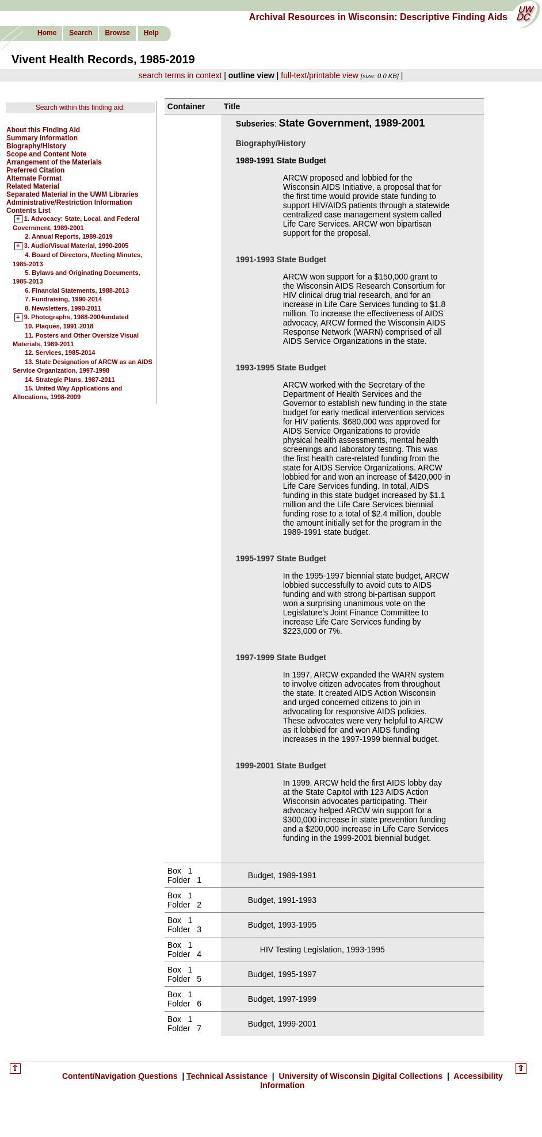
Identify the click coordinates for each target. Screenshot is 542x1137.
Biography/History (36, 146)
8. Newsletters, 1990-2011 (63, 308)
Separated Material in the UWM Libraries (72, 194)
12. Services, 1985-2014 (60, 352)
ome (46, 33)
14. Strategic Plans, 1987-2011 (70, 379)
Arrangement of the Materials (54, 162)
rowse (117, 33)
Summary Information (42, 138)
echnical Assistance (228, 1076)
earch (80, 33)
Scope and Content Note (46, 154)
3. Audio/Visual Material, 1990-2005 (76, 246)
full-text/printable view (319, 75)
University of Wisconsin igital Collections (361, 1076)
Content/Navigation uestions (121, 1076)
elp (151, 33)
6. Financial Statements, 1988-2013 (77, 290)
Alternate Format (34, 178)
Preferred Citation (35, 170)
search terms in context (180, 75)
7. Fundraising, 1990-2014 (63, 299)
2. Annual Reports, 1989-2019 (68, 236)
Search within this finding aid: (80, 108)
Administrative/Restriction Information (69, 202)
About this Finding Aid (43, 130)
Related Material (32, 186)
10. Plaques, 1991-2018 (59, 326)
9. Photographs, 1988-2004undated (76, 317)
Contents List (28, 210)
